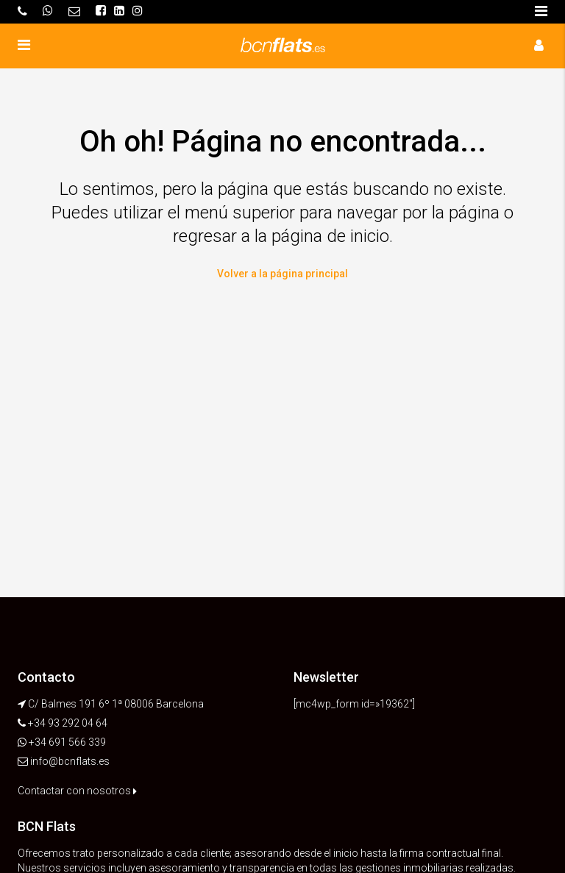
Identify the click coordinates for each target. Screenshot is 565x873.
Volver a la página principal (282, 273)
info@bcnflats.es (70, 761)
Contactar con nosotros (77, 791)
